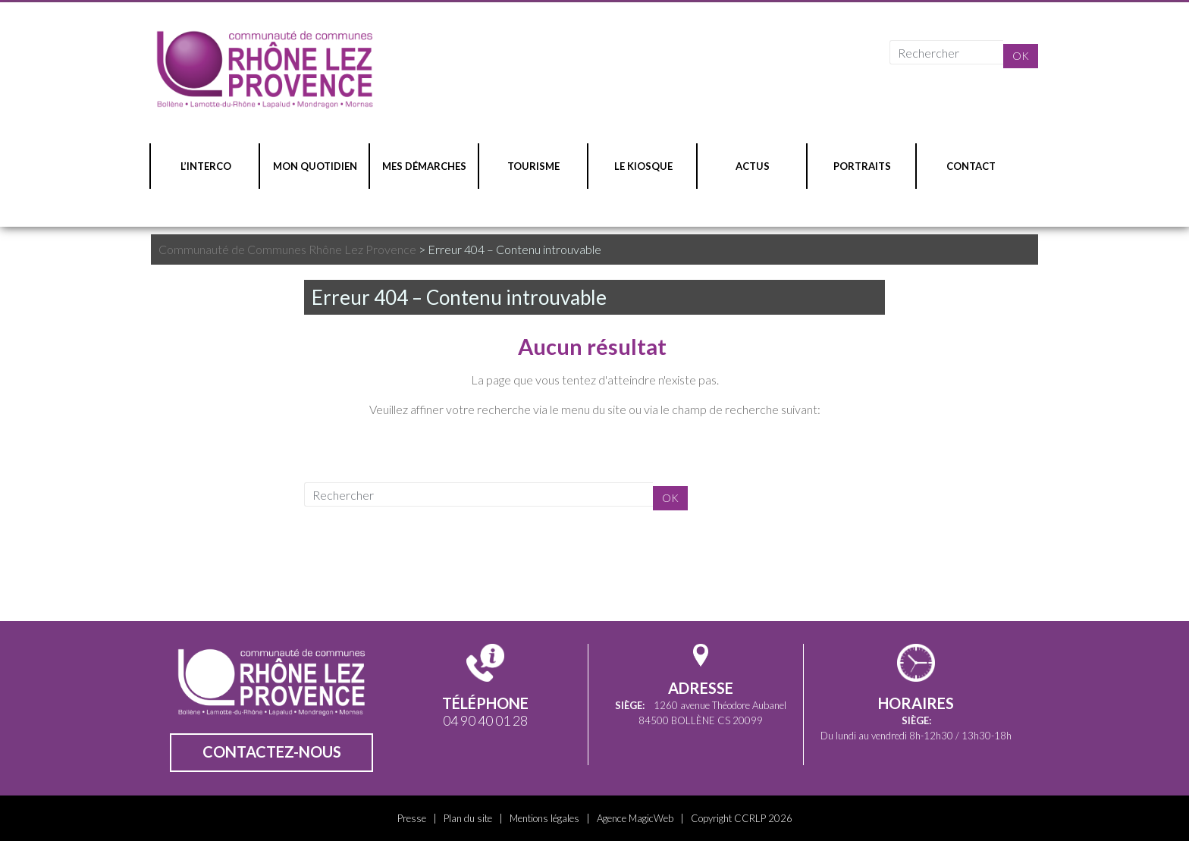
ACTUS (753, 166)
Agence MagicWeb (635, 818)
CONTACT (971, 166)
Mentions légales (544, 818)
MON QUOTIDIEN (315, 166)
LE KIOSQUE (643, 166)
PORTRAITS (862, 166)
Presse (411, 818)
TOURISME (533, 166)
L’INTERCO (205, 166)
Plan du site (468, 818)
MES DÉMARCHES (424, 166)
